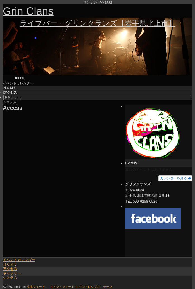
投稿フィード (36, 267)
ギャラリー (12, 254)
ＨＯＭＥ (10, 245)
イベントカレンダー (19, 240)
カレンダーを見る (175, 159)
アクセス (10, 249)
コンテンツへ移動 (97, 2)
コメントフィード (62, 267)
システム (10, 258)
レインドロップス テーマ (93, 267)
